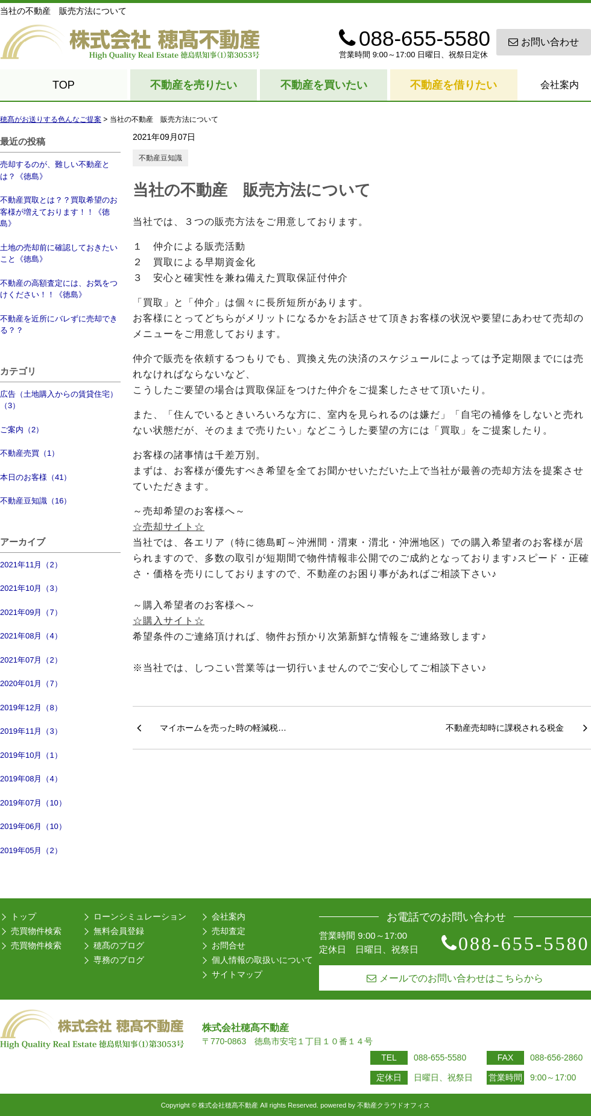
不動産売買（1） (29, 453)
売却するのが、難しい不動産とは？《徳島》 (55, 170)
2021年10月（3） (31, 588)
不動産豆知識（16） (35, 500)
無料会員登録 (118, 931)
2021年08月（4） (31, 635)
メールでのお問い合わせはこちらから (455, 978)
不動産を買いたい (323, 85)
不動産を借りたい (453, 85)
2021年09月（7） (31, 612)
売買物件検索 (36, 931)
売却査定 (228, 931)
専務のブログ (118, 960)
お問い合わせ (543, 42)
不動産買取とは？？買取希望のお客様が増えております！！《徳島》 (59, 211)
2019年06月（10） (33, 826)
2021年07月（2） (31, 659)
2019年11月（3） (31, 731)
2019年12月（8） (31, 707)
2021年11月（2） (31, 564)
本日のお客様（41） (35, 477)
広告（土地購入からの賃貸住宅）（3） (59, 400)
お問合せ (228, 945)
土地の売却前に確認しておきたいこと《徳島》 (59, 253)
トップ (23, 916)
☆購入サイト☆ (168, 621)
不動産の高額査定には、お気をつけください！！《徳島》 (59, 289)
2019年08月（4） (31, 778)
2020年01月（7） (31, 683)
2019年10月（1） (31, 755)
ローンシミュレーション (139, 916)
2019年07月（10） (33, 802)
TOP (63, 85)
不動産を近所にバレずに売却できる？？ (59, 324)
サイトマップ (237, 974)
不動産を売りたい (193, 85)
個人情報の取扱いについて (262, 960)
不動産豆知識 (160, 158)
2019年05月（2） (31, 850)
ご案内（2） (21, 429)
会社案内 (559, 85)
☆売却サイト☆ (168, 527)
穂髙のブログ (118, 945)
